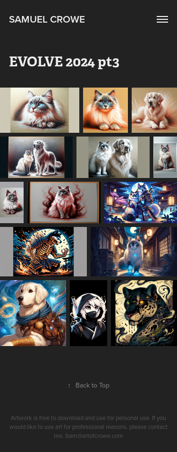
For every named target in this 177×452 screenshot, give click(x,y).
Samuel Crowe (47, 19)
